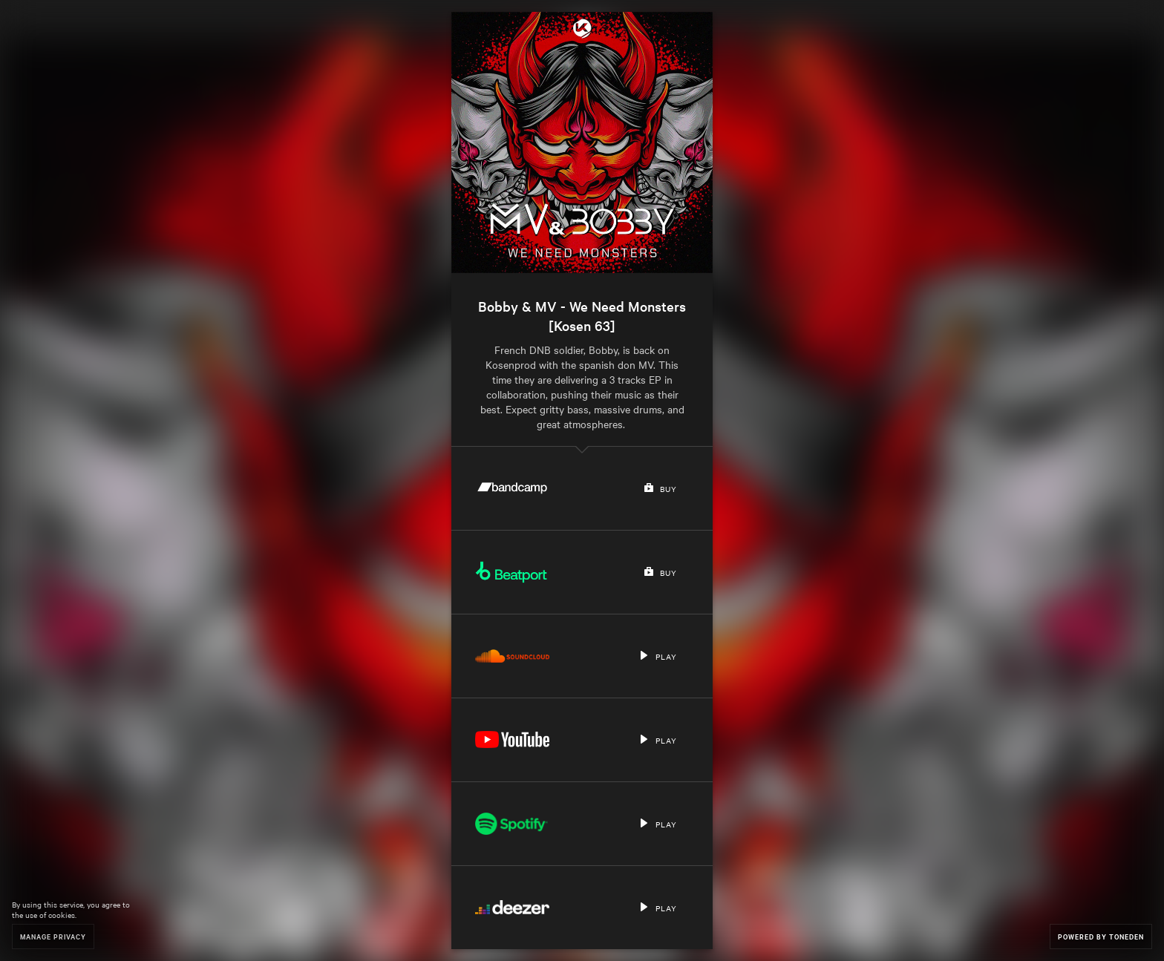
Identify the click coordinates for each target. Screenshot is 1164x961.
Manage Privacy (53, 936)
